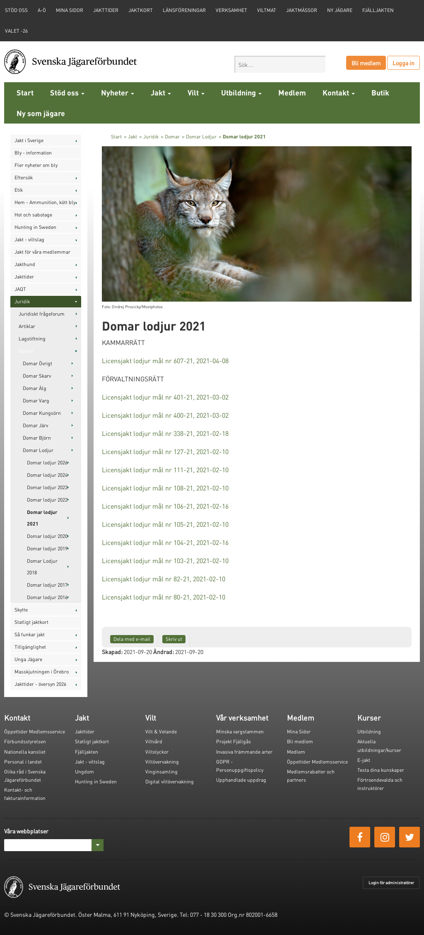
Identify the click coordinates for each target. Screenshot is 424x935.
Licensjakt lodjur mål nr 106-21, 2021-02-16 (165, 506)
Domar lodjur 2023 (47, 487)
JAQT (20, 289)
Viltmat (266, 10)
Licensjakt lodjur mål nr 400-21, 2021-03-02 (165, 415)
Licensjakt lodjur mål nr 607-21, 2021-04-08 (165, 360)
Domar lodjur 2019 (47, 548)
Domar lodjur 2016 (47, 597)
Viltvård (153, 741)
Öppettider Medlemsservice (34, 731)
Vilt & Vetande (161, 731)
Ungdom (84, 771)
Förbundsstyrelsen (25, 741)
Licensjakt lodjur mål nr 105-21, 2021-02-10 (165, 524)
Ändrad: (163, 651)
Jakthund (24, 264)
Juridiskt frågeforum (42, 314)
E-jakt (363, 760)
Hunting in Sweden (35, 227)
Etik (18, 190)
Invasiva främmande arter (244, 752)
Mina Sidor (299, 731)
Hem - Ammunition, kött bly (44, 202)
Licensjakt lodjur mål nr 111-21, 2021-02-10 (165, 469)
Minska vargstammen (240, 731)
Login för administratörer (391, 882)
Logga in (403, 63)
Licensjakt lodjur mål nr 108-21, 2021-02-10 (165, 487)
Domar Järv (35, 425)
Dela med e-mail (131, 639)
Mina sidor (69, 10)
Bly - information (33, 153)
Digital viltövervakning (169, 781)
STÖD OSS (16, 10)
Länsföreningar (184, 10)
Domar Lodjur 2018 (42, 567)
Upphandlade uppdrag (241, 780)
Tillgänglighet (30, 647)
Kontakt (339, 92)
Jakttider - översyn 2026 (40, 684)
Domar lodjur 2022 (47, 500)
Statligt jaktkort (31, 622)
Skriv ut (174, 639)
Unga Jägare (28, 659)
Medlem (292, 92)
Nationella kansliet (25, 752)
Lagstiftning (32, 338)
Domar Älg (34, 388)
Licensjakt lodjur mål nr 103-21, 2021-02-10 (165, 560)
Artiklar (27, 326)
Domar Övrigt (37, 363)
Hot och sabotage (33, 215)
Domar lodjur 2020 (47, 536)
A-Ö (42, 10)
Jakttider (105, 10)
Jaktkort (140, 10)
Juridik (22, 301)
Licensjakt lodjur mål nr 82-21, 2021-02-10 (163, 578)
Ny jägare (339, 10)
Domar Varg (36, 400)
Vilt (196, 92)
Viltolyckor (157, 752)
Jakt (161, 92)
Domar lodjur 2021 (42, 518)
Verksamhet (231, 10)
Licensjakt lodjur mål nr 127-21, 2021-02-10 (165, 451)
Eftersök (23, 177)
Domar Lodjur (38, 450)
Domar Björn (37, 438)
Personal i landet (23, 762)
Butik (380, 92)
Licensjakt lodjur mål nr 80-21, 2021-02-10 (163, 596)
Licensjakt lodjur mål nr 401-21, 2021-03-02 (165, 397)
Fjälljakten (378, 10)
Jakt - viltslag (29, 239)
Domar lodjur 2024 (47, 475)
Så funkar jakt (29, 634)
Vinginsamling (161, 771)
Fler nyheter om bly (36, 165)
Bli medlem (366, 63)
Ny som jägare (41, 113)
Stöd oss (67, 92)
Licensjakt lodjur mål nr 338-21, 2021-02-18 (165, 433)
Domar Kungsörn (42, 413)
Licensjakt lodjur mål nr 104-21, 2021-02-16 (165, 542)
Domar (26, 351)
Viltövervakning (162, 762)
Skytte (21, 610)
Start (25, 92)
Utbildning (241, 92)
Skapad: (112, 651)
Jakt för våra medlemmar (42, 252)
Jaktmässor (301, 10)
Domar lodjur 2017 (47, 585)
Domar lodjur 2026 (47, 462)
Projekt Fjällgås (233, 741)
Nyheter (117, 92)
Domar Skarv (37, 376)
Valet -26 (16, 31)
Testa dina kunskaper (380, 770)
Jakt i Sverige (28, 140)
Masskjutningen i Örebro (41, 672)
